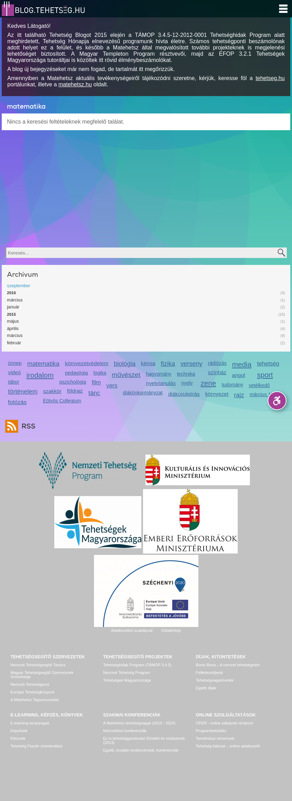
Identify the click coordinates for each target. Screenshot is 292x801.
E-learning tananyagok (29, 723)
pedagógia (76, 373)
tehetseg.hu (270, 78)
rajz (239, 395)
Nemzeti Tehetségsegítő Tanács (37, 665)
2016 (11, 293)
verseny (192, 363)
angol (238, 375)
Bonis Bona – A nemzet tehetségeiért (228, 665)
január (13, 306)
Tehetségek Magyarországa (127, 680)
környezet (217, 394)
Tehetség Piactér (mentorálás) (36, 746)
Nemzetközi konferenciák (125, 731)
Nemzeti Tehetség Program (126, 672)
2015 (11, 314)
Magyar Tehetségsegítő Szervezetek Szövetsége (41, 674)
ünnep (15, 363)
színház (217, 372)
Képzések (18, 731)
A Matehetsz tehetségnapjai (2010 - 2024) (139, 723)
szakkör (52, 391)
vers (111, 385)
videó (14, 372)
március (15, 300)
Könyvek (17, 738)
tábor (13, 382)
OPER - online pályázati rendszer (224, 723)
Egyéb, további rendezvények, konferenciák (140, 750)
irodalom (40, 375)
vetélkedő (259, 385)
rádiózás (217, 363)
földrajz (75, 391)
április (12, 328)
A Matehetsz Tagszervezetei (34, 700)
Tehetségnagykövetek (215, 680)
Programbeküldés (211, 731)
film (96, 382)
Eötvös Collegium (62, 400)
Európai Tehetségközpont (32, 692)
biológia (124, 363)
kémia (148, 363)
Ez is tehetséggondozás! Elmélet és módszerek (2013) (144, 740)
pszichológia (72, 382)
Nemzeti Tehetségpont (29, 684)
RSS (26, 426)
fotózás (17, 402)
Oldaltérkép (171, 630)
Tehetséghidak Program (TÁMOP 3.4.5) (137, 665)
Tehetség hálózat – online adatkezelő (228, 746)
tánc (94, 393)
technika (186, 374)
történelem (23, 391)
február (14, 342)
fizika (168, 363)
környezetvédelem (87, 363)
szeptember (18, 285)
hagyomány (158, 374)
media (242, 364)
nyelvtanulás (160, 383)
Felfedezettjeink (209, 672)
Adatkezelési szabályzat (131, 630)
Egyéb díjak (206, 688)
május (13, 321)
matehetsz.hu (75, 84)
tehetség (268, 363)
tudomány (232, 384)
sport (265, 375)
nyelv (187, 383)
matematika (43, 363)
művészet (126, 374)
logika (99, 373)
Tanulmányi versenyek (215, 738)
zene (208, 383)
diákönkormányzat (143, 392)
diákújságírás (184, 394)
